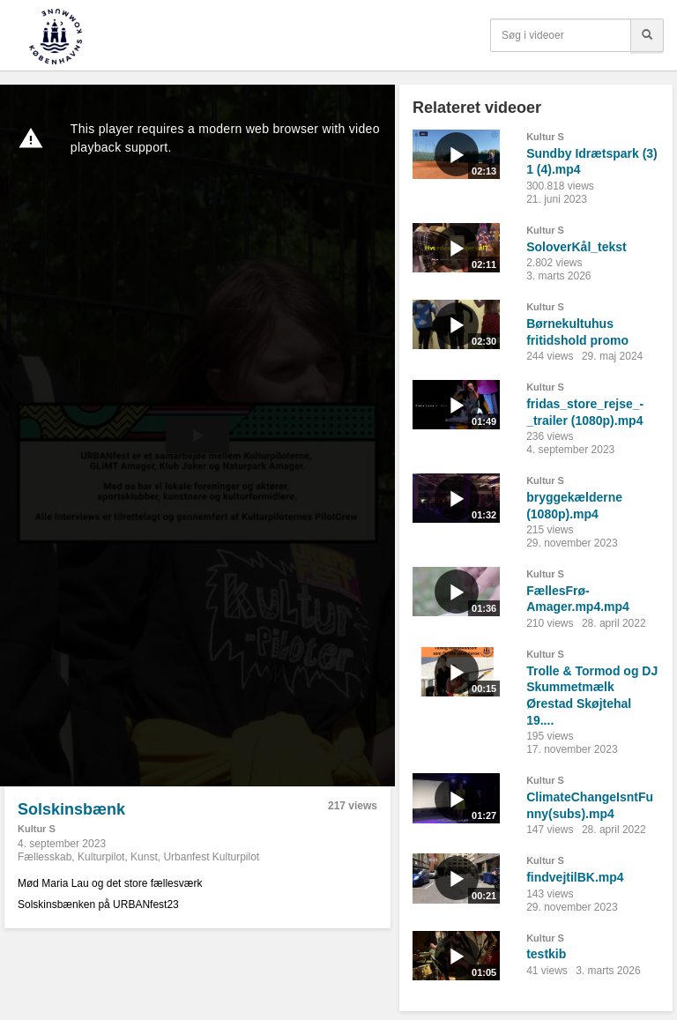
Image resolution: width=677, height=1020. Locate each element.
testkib (546, 954)
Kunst (144, 857)
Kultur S (37, 828)
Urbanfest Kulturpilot (211, 857)
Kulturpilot (101, 857)
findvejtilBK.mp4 (574, 877)
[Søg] (647, 35)
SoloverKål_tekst (576, 247)
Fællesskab (44, 857)
